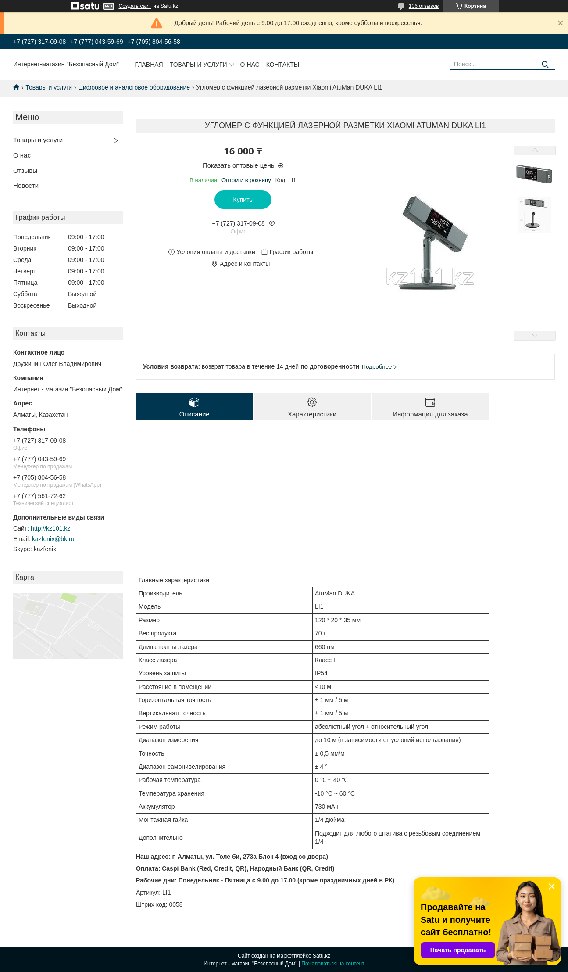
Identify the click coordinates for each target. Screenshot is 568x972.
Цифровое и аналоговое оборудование (134, 87)
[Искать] (545, 64)
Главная (149, 64)
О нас (250, 64)
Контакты (283, 64)
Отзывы (25, 170)
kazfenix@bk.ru (53, 538)
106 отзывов (424, 6)
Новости (26, 185)
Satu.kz (321, 956)
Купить (243, 199)
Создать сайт (135, 6)
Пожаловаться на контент (332, 964)
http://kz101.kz (50, 528)
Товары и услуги (198, 64)
